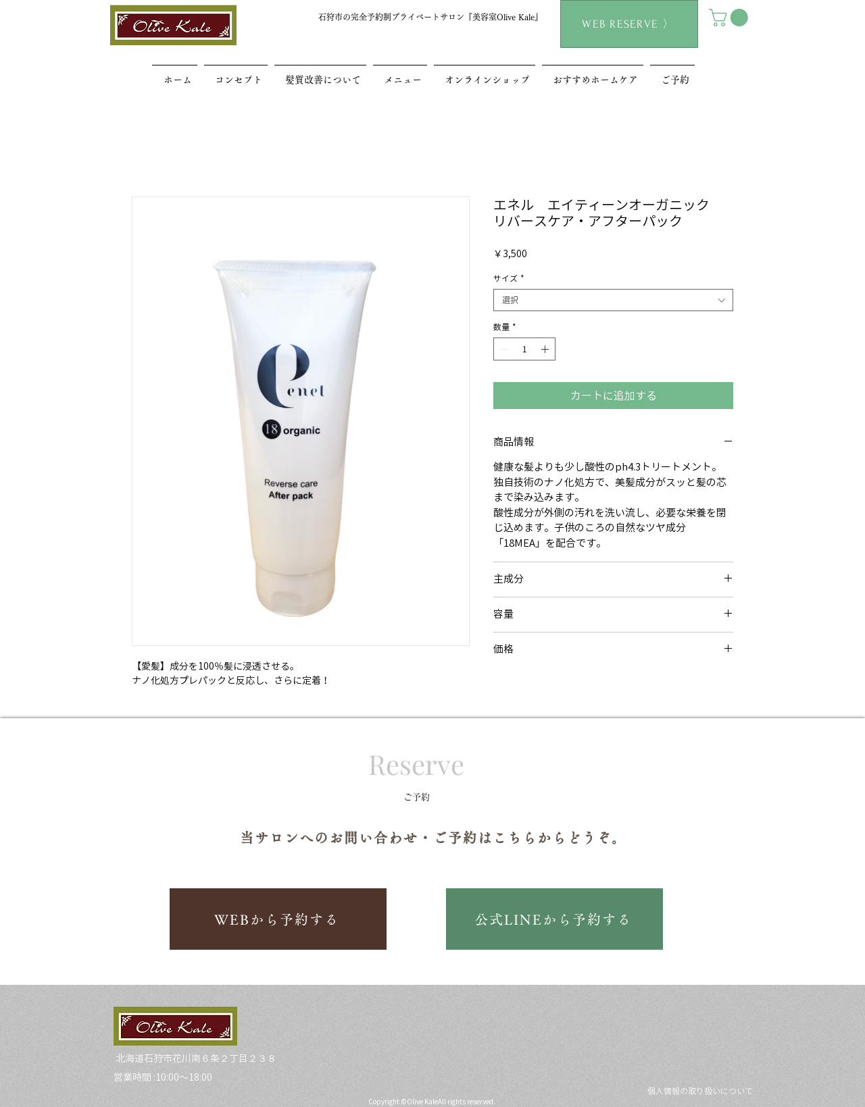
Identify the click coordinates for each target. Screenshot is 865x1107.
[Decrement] (502, 349)
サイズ (508, 278)
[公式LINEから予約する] (554, 919)
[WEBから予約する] (278, 919)
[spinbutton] (524, 349)
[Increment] (546, 349)
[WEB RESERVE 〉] (629, 24)
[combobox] (613, 300)
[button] (730, 17)
